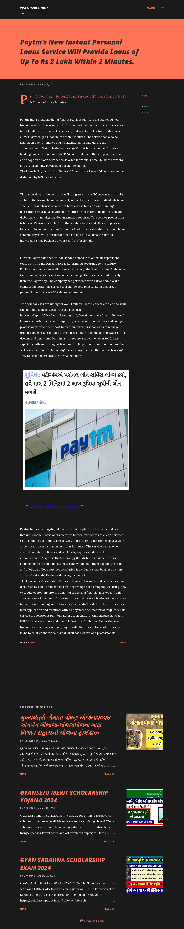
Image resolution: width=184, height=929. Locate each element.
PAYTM (145, 112)
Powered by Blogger (92, 920)
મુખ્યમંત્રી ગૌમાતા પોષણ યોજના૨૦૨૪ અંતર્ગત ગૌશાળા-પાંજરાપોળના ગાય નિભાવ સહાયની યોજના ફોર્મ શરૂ (65, 725)
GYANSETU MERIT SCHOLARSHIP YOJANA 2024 (64, 796)
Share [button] (145, 95)
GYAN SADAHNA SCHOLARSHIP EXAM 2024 (62, 864)
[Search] (151, 8)
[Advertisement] (68, 669)
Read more (110, 774)
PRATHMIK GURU (34, 8)
